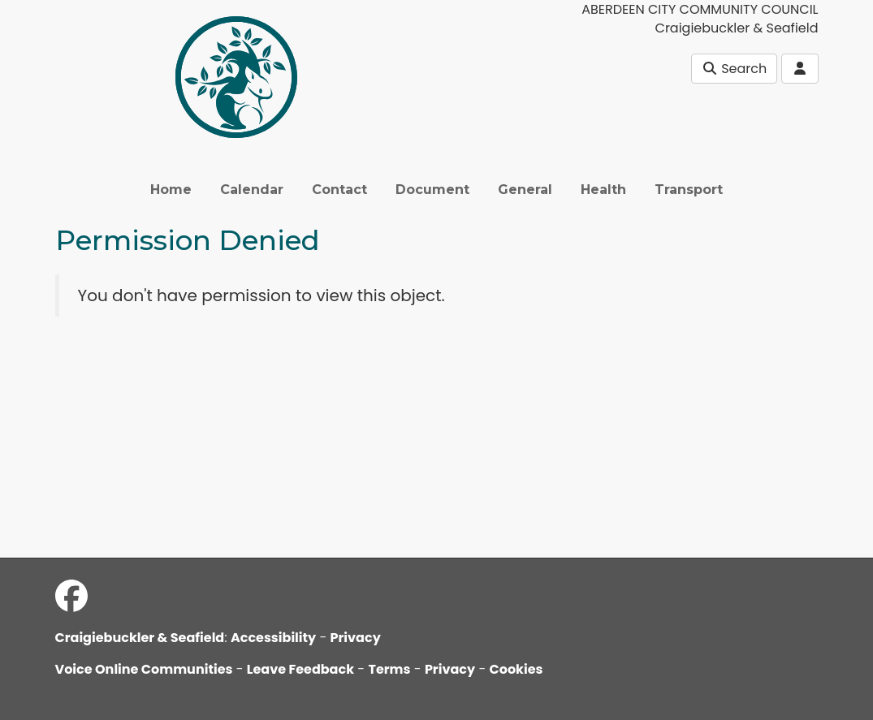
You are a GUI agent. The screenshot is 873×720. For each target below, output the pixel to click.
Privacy (356, 637)
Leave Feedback (300, 669)
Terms (389, 669)
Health (603, 189)
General (525, 189)
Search (734, 68)
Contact (339, 189)
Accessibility (273, 637)
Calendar (251, 189)
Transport (689, 189)
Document (432, 189)
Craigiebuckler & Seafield (140, 637)
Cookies (516, 669)
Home (171, 189)
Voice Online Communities (144, 669)
